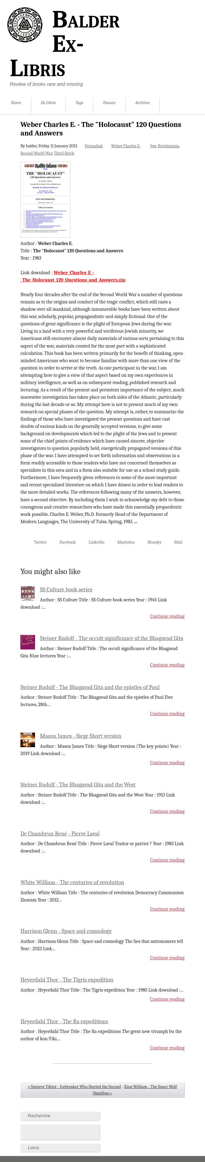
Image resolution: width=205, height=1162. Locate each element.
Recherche (39, 1115)
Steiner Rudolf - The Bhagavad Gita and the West (78, 784)
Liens (33, 1147)
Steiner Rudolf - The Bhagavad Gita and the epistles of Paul (90, 687)
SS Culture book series (66, 589)
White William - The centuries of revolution (72, 882)
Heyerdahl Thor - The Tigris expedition (66, 979)
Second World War (36, 153)
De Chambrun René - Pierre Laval (60, 833)
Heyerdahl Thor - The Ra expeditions (64, 1021)
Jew (153, 146)
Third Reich (64, 153)
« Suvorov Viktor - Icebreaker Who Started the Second (74, 1086)
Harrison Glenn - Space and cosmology (66, 931)
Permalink (94, 146)
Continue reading (167, 616)
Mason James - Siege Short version (80, 736)
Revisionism (168, 146)
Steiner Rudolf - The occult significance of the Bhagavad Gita (111, 638)
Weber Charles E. (125, 146)
